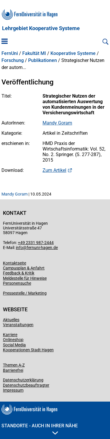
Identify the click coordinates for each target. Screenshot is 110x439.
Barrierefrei (13, 370)
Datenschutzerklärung (23, 380)
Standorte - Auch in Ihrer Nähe (39, 429)
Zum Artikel (54, 170)
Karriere (10, 334)
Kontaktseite (14, 263)
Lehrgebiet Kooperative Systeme (41, 28)
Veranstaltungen (18, 324)
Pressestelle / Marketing (25, 293)
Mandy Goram (57, 123)
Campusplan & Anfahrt (24, 268)
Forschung (12, 60)
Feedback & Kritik (18, 273)
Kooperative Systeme (73, 53)
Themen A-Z (14, 365)
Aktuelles (11, 319)
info (19, 247)
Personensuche (17, 283)
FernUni (9, 53)
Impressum (13, 390)
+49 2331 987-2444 (36, 242)
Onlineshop (13, 339)
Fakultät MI (34, 53)
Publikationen (42, 60)
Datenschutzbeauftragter (26, 385)
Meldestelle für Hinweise (25, 278)
